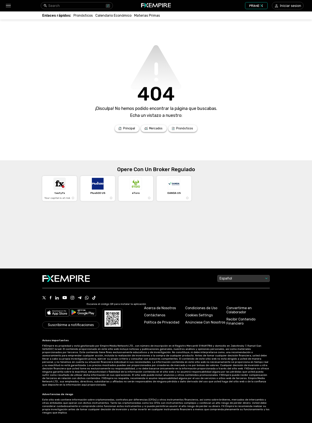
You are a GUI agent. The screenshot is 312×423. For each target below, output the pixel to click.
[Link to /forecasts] (83, 15)
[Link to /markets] (154, 128)
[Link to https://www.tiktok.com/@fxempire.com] (94, 298)
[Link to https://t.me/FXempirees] (79, 298)
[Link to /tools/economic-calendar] (113, 15)
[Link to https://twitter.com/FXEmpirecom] (44, 298)
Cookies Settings (199, 315)
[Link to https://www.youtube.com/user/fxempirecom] (64, 298)
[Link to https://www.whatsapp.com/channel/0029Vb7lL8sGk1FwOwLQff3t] (87, 298)
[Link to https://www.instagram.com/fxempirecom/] (72, 298)
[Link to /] (127, 128)
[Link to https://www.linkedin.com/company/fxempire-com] (57, 298)
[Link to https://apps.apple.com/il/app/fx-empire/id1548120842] (57, 313)
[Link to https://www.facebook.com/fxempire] (51, 298)
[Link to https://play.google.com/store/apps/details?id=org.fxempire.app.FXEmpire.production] (82, 313)
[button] (8, 5)
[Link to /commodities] (147, 15)
